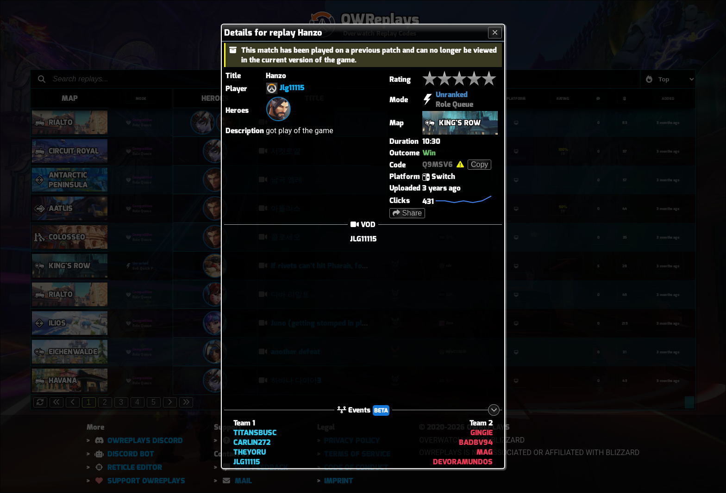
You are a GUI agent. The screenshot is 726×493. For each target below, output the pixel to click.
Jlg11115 (292, 88)
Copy (479, 164)
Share (407, 213)
